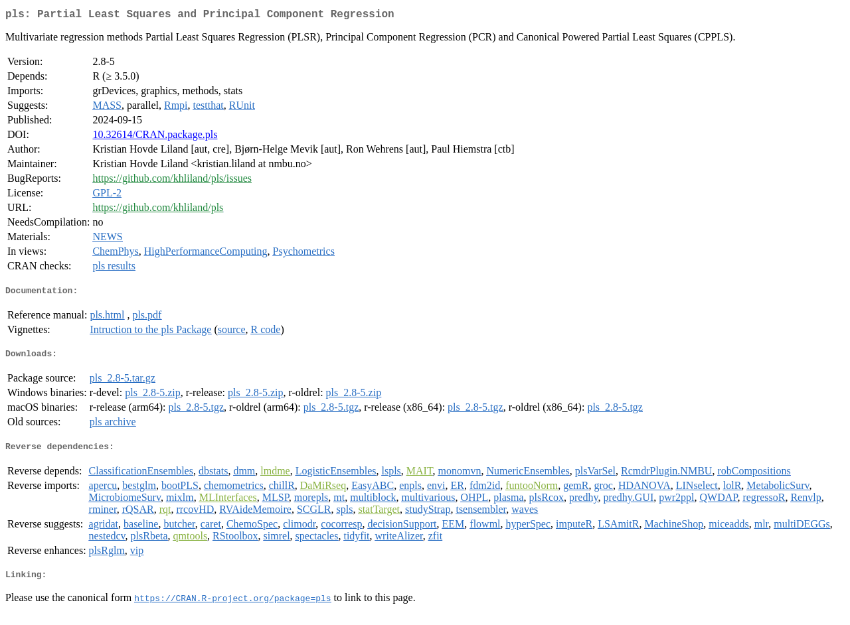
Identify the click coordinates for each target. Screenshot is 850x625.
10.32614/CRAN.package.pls (154, 137)
